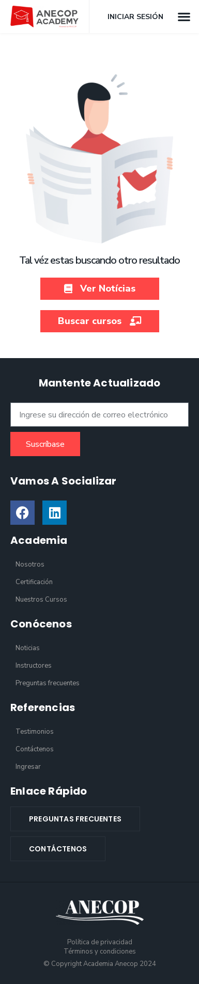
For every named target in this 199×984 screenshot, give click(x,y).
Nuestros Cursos (41, 599)
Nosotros (30, 564)
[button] (184, 16)
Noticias (28, 648)
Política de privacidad (99, 942)
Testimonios (35, 731)
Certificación (34, 582)
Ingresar (28, 766)
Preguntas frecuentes (48, 683)
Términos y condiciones (100, 951)
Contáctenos (35, 749)
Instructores (34, 665)
